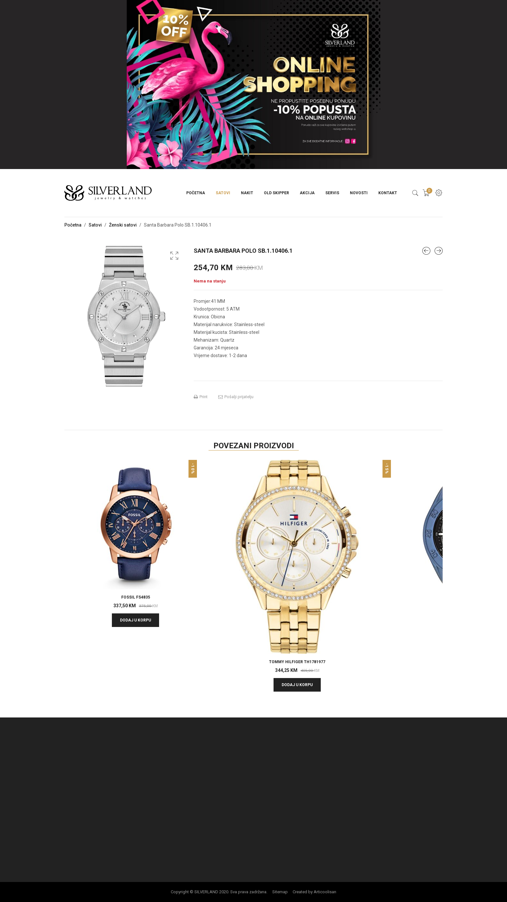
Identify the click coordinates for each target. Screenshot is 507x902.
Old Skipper (276, 193)
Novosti (359, 193)
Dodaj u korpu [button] (135, 620)
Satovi (223, 193)
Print (201, 397)
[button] (174, 255)
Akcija (307, 193)
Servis (332, 193)
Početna (195, 193)
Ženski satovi (123, 225)
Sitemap (280, 891)
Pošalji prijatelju (235, 397)
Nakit (247, 193)
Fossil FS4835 (135, 597)
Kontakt (387, 193)
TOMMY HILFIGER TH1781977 (297, 662)
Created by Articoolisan (314, 891)
